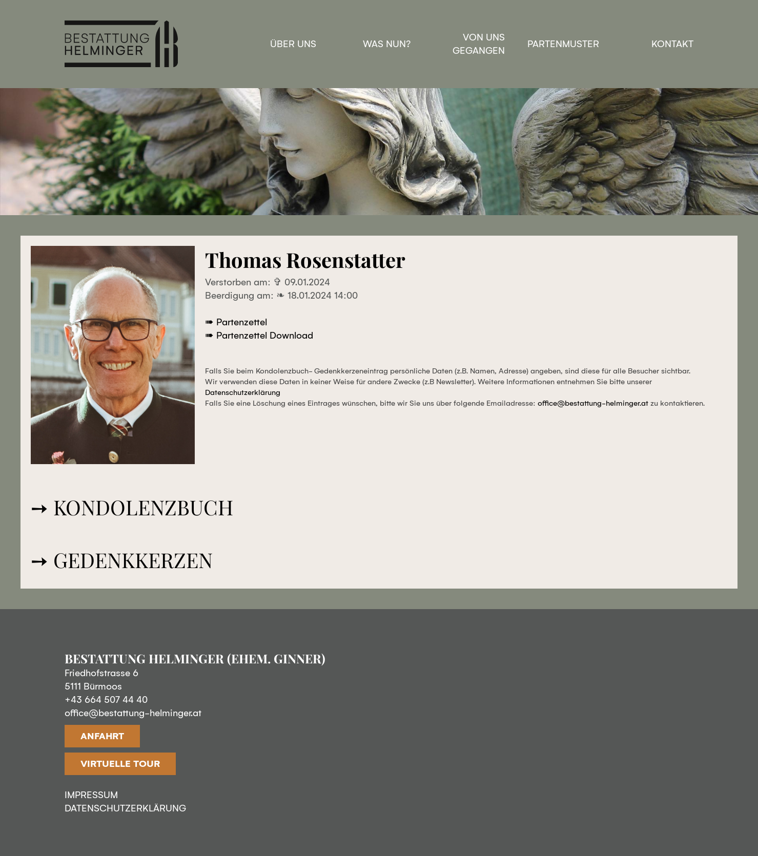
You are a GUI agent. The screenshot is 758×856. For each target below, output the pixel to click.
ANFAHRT (102, 736)
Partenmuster (563, 44)
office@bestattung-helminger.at (593, 403)
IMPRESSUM (91, 795)
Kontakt (672, 44)
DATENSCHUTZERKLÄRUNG (125, 808)
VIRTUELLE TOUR (120, 763)
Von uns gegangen (479, 44)
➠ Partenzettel (236, 322)
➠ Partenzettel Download (259, 335)
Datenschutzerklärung (242, 392)
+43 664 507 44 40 (106, 699)
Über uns (293, 44)
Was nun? (387, 44)
